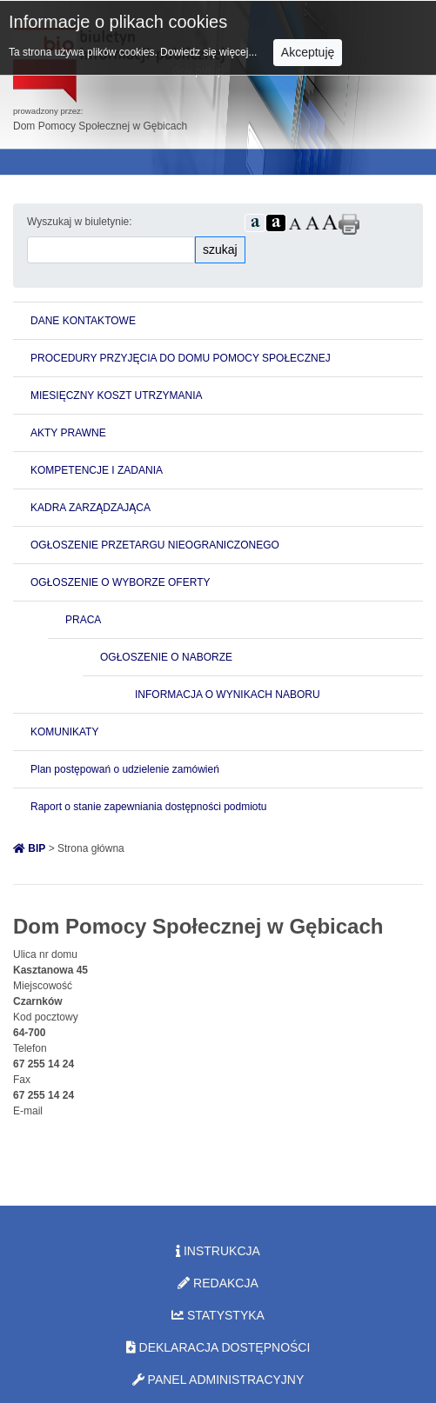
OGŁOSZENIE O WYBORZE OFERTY (120, 582)
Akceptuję (307, 52)
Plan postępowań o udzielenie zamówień (124, 769)
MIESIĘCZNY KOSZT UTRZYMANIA (116, 395)
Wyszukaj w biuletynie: (79, 222)
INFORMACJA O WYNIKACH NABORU (227, 694)
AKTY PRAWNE (68, 433)
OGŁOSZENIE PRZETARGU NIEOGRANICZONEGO (154, 545)
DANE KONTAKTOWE (83, 321)
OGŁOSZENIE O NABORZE (166, 657)
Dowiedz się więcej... (210, 52)
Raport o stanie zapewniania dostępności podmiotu (148, 807)
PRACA (83, 620)
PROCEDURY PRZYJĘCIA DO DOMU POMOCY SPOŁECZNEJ (180, 358)
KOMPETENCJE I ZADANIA (96, 470)
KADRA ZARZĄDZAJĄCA (90, 508)
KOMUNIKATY (64, 732)
